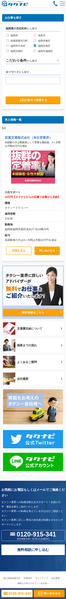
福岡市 (14, 35)
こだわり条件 (21, 60)
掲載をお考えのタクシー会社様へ (33, 583)
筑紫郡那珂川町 (19, 40)
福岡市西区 (17, 51)
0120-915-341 (33, 535)
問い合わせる (47, 250)
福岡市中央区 (18, 45)
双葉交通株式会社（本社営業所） (28, 137)
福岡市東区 (44, 40)
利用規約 (28, 578)
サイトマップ (41, 578)
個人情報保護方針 (12, 578)
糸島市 (41, 35)
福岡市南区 (44, 45)
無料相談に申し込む (33, 550)
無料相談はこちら (42, 312)
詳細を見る (19, 250)
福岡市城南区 (45, 51)
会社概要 (55, 578)
